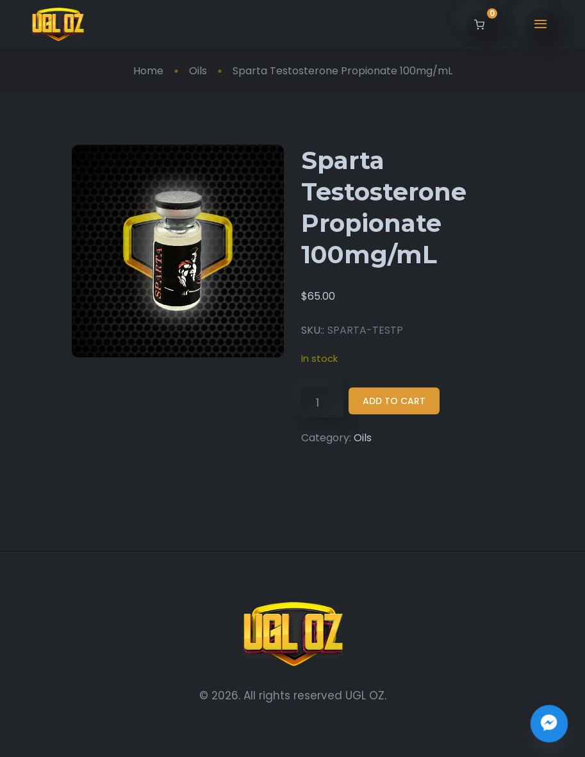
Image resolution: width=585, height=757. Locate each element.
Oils (198, 70)
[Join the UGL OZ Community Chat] (549, 723)
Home (148, 70)
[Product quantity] (322, 402)
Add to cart (394, 401)
